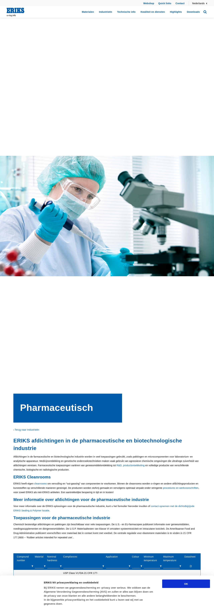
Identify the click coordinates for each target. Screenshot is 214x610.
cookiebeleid (72, 590)
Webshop (148, 3)
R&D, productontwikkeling (131, 465)
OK (186, 558)
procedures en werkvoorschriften (180, 488)
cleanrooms (40, 483)
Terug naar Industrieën (27, 429)
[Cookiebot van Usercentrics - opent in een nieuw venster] (21, 603)
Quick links (164, 3)
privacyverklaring (76, 586)
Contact (180, 3)
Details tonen (181, 603)
